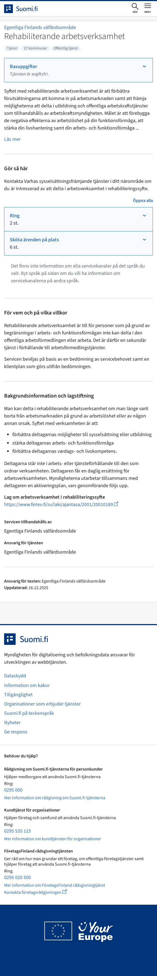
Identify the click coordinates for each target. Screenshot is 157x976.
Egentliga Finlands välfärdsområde (40, 27)
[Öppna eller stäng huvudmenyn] (147, 8)
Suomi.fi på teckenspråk (29, 713)
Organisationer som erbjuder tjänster (42, 704)
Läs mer (12, 139)
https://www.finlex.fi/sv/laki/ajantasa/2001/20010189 (61, 504)
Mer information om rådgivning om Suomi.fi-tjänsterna (54, 798)
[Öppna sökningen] (135, 8)
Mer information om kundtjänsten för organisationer (52, 839)
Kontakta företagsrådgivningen (40, 892)
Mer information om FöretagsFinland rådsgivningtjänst (54, 885)
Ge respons (15, 731)
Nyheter (12, 722)
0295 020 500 (17, 877)
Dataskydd (15, 675)
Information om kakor (27, 685)
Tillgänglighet (18, 694)
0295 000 (13, 790)
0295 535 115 (17, 831)
